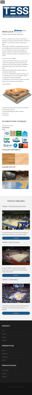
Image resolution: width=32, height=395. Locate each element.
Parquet (4, 334)
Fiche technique (6, 127)
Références (5, 353)
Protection (4, 340)
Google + (4, 373)
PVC (3, 330)
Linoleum (4, 337)
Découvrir (16, 238)
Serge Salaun (5, 370)
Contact (4, 360)
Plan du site (5, 357)
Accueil (3, 350)
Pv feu (3, 129)
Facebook (4, 376)
